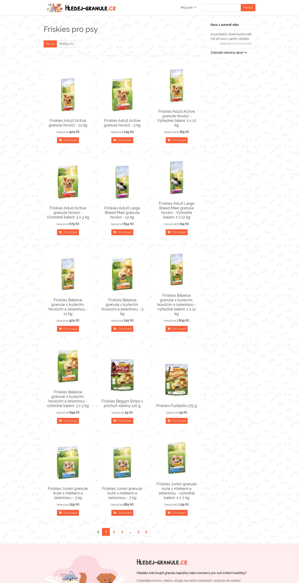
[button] (188, 7)
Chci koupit (68, 140)
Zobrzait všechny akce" (229, 52)
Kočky (66, 44)
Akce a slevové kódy (225, 24)
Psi (50, 44)
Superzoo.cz (226, 43)
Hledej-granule (81, 7)
